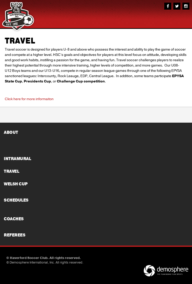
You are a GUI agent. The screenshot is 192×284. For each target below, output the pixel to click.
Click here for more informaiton (29, 99)
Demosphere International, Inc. (32, 262)
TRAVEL (20, 40)
